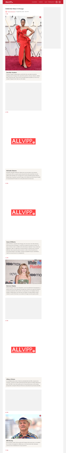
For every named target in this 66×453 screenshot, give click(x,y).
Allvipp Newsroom (11, 11)
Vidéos (41, 2)
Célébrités (11, 5)
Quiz (46, 2)
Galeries (34, 2)
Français (51, 2)
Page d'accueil (7, 5)
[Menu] (60, 2)
